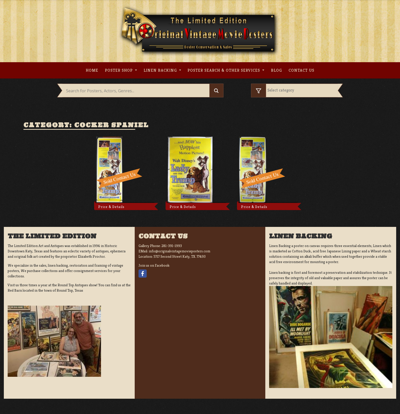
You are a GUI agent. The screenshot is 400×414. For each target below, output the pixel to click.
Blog (276, 70)
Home (92, 70)
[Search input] (137, 91)
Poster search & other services (224, 70)
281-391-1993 (171, 245)
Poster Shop (119, 70)
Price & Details (111, 206)
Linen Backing (161, 70)
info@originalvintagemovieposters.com (179, 251)
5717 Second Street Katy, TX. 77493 (180, 256)
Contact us (301, 70)
